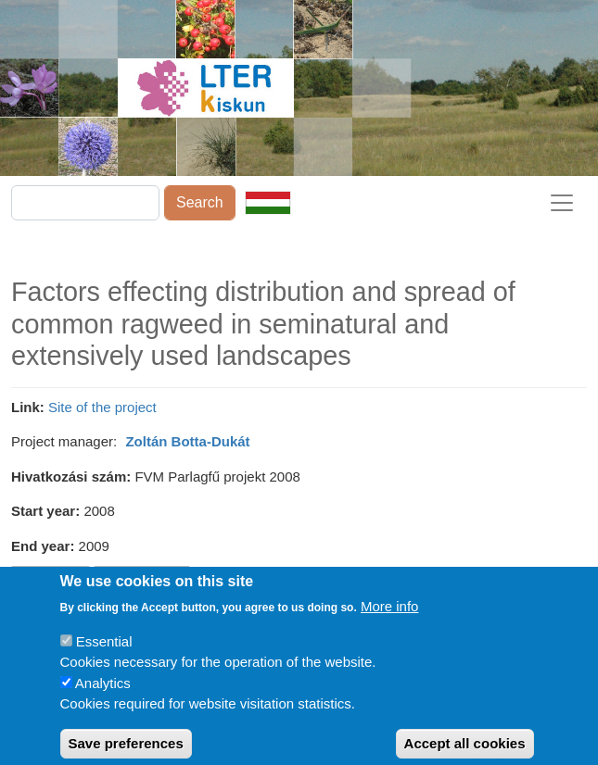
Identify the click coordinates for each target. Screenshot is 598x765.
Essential (104, 652)
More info (390, 617)
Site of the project (102, 407)
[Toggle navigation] (562, 202)
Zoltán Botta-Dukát (187, 441)
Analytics (103, 694)
